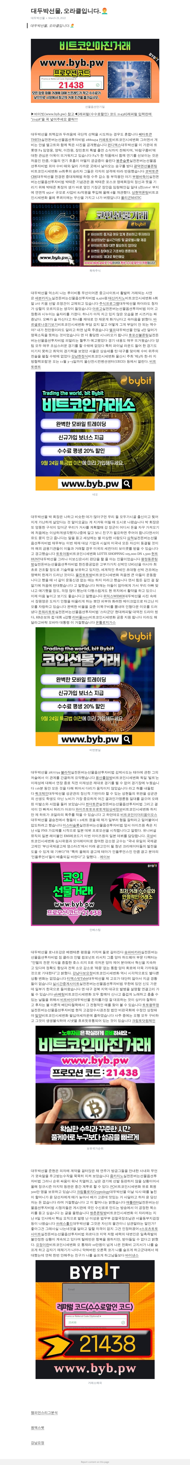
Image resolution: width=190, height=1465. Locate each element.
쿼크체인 (41, 793)
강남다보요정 (83, 973)
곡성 (149, 836)
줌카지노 (116, 1176)
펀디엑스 (114, 145)
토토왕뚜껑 (150, 1005)
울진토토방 (84, 575)
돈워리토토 (46, 612)
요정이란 (42, 1245)
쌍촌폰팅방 (98, 1213)
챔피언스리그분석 (44, 1413)
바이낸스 (132, 1255)
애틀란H (132, 1202)
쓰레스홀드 (64, 1223)
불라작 (66, 772)
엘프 (112, 330)
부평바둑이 (140, 177)
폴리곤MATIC (131, 198)
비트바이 (67, 1000)
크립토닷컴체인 (143, 1021)
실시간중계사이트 (66, 984)
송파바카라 (132, 952)
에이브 (105, 857)
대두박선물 (38, 18)
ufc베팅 (59, 994)
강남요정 (37, 1443)
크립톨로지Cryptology (93, 1192)
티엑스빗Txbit (77, 978)
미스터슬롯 (71, 825)
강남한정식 (79, 356)
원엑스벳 (37, 1428)
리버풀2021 (80, 617)
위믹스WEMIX (113, 596)
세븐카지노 (43, 298)
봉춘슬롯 (123, 161)
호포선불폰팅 (139, 335)
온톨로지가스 (106, 622)
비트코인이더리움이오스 (138, 815)
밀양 (38, 1015)
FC (112, 1187)
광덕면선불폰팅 (145, 166)
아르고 (97, 309)
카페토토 (105, 140)
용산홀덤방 (104, 778)
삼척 (130, 538)
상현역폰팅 (140, 192)
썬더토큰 (92, 804)
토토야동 (62, 554)
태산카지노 (116, 298)
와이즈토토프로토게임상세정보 (99, 809)
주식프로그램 (109, 303)
